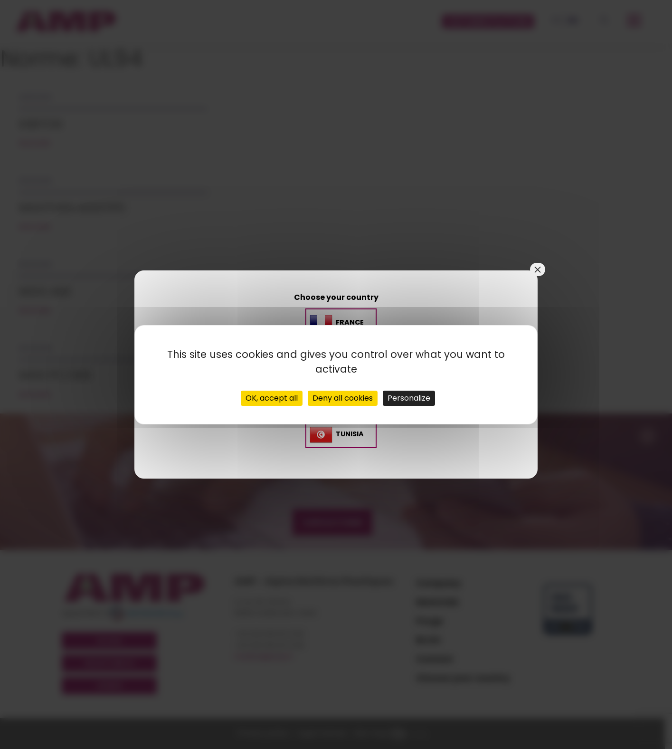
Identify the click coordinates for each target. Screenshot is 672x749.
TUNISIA (350, 434)
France (350, 322)
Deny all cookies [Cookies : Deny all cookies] (342, 398)
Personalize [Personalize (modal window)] (409, 398)
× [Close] (537, 269)
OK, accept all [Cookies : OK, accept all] (272, 398)
